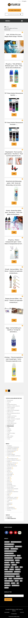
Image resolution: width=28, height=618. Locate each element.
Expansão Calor (10, 424)
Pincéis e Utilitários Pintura (13, 460)
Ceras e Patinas (10, 408)
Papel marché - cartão (12, 497)
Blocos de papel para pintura (13, 413)
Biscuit (9, 471)
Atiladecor (13, 609)
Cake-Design (10, 473)
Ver (14, 56)
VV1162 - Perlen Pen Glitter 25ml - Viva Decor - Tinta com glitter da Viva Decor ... (13, 212)
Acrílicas (9, 428)
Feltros (8, 495)
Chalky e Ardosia (11, 417)
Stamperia (10, 453)
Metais (9, 461)
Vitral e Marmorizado (11, 423)
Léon (8, 403)
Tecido (8, 431)
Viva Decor (9, 437)
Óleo (8, 427)
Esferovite (9, 475)
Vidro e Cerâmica (11, 407)
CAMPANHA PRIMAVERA (13, 447)
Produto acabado (11, 454)
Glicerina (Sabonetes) (12, 458)
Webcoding (16, 616)
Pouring (9, 401)
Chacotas (10, 467)
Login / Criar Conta (14, 10)
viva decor (9, 517)
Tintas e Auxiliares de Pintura (13, 456)
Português (24, 1)
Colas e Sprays (10, 421)
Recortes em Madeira (12, 450)
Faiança (8, 470)
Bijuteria (9, 504)
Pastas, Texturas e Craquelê (13, 418)
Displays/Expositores (12, 404)
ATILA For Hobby (11, 433)
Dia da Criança (10, 487)
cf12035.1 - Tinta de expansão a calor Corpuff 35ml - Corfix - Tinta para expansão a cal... (13, 359)
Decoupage (10, 474)
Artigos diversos (11, 464)
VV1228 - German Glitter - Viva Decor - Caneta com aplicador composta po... (14, 271)
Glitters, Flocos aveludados (13, 410)
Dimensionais (10, 426)
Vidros (9, 478)
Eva (8, 505)
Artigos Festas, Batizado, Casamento (12, 489)
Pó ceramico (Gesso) (12, 498)
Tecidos (9, 500)
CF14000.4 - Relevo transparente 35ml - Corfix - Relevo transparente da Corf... (13, 241)
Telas (9, 477)
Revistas (9, 510)
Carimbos (9, 430)
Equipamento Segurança (12, 491)
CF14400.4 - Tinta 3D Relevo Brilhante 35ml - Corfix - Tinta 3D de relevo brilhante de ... (13, 65)
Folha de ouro (10, 411)
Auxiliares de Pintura (11, 416)
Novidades (9, 445)
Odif (8, 434)
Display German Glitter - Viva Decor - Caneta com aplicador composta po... (14, 300)
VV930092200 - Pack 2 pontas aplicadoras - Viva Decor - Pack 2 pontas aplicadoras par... (14, 153)
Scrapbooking (10, 507)
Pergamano (9, 503)
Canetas (9, 414)
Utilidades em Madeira (12, 448)
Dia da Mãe (9, 484)
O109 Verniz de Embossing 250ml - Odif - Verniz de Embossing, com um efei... (13, 183)
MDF (8, 494)
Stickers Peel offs (11, 508)
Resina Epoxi (10, 400)
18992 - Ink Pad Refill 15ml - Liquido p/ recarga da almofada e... (13, 329)
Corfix (8, 438)
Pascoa (9, 481)
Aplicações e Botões (12, 463)
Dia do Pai (9, 483)
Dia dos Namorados (11, 485)
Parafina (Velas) (11, 451)
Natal (9, 480)
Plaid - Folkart (10, 436)
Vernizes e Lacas (11, 420)
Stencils (9, 493)
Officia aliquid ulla (11, 518)
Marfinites (10, 468)
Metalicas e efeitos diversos (13, 406)
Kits (8, 501)
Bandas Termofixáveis (12, 465)
